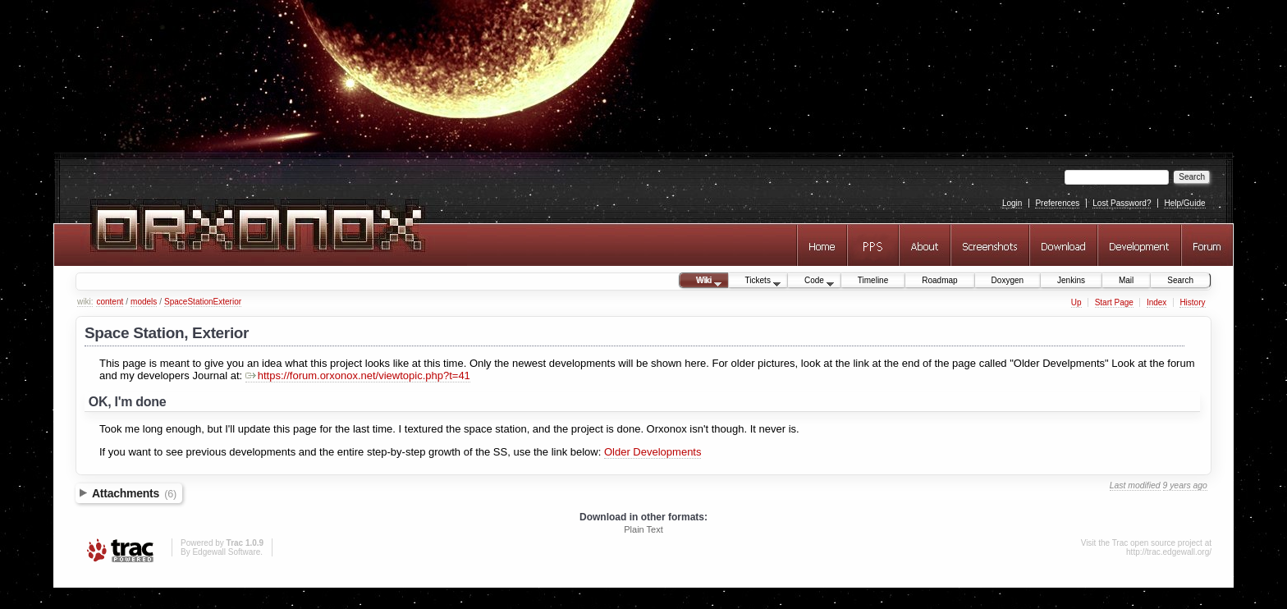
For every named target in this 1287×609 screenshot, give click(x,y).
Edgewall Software (226, 551)
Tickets (755, 281)
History (1192, 302)
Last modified (1135, 485)
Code (811, 281)
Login (1012, 203)
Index (1156, 302)
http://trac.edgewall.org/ (1168, 551)
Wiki (700, 281)
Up (1076, 302)
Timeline (873, 280)
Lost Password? (1121, 203)
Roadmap (939, 280)
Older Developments (653, 452)
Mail (1126, 280)
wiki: (85, 301)
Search (1180, 280)
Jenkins (1071, 280)
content (109, 301)
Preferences (1057, 203)
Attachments (134, 493)
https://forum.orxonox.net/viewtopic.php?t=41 (357, 375)
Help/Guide (1184, 203)
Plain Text (643, 529)
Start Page (1114, 302)
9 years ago (1185, 485)
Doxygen (1008, 280)
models (144, 301)
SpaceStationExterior (202, 301)
